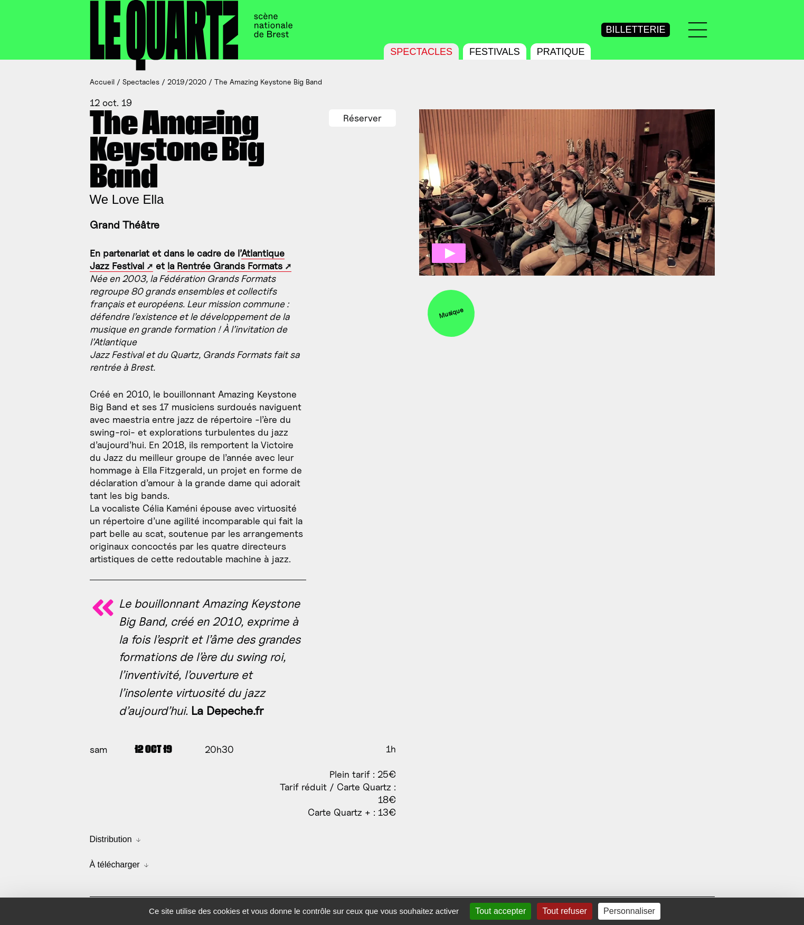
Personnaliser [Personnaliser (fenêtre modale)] (629, 911)
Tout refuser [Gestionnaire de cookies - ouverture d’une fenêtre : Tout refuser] (564, 911)
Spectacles (421, 51)
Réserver (362, 118)
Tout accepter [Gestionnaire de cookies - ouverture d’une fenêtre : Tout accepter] (500, 911)
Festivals (494, 51)
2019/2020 (186, 81)
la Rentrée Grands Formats (224, 265)
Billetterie (635, 29)
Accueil (102, 81)
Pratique (561, 51)
